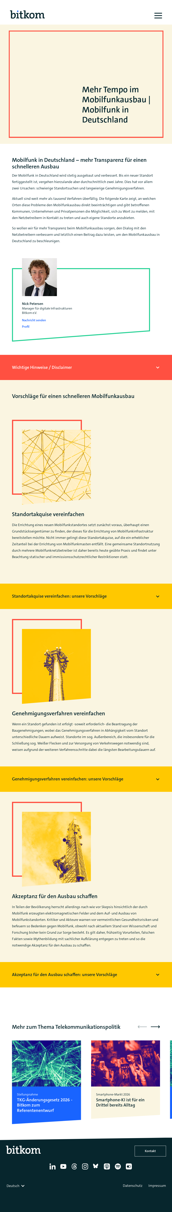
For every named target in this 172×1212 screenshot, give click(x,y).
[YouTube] (64, 1169)
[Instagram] (85, 1169)
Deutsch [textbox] (13, 1185)
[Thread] (75, 1169)
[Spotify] (118, 1169)
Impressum (157, 1185)
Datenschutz (132, 1185)
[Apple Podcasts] (107, 1169)
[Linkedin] (53, 1169)
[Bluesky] (96, 1169)
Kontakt (150, 1151)
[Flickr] (129, 1169)
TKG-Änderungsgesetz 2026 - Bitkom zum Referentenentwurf (44, 1105)
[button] (155, 1026)
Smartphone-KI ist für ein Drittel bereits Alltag (120, 1102)
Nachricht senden (34, 320)
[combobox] (16, 1185)
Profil (25, 326)
